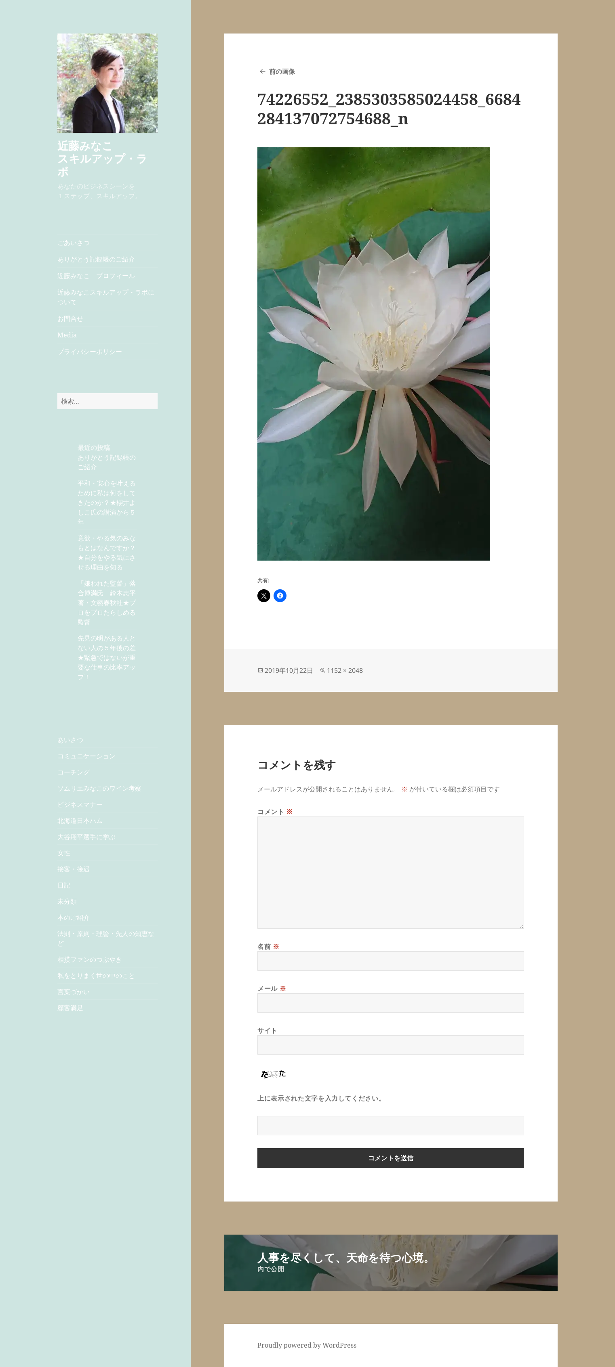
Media (67, 335)
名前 (268, 946)
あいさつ (70, 739)
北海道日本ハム (80, 820)
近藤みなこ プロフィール (96, 275)
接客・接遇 (73, 869)
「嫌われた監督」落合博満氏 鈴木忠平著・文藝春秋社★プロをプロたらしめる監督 (107, 602)
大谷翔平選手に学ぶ (86, 836)
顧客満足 (70, 1007)
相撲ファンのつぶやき (89, 959)
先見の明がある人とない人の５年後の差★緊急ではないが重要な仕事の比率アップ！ (107, 657)
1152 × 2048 (345, 670)
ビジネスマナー (80, 804)
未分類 (67, 901)
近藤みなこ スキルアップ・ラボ (107, 158)
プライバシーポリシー (89, 351)
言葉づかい (73, 991)
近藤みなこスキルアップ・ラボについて (105, 297)
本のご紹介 (73, 917)
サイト (267, 1030)
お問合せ (70, 318)
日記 (63, 885)
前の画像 (282, 71)
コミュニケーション (86, 756)
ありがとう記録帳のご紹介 (96, 259)
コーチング (73, 772)
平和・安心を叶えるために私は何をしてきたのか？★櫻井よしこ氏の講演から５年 (107, 502)
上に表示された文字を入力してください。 (321, 1098)
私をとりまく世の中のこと (96, 975)
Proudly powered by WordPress (306, 1345)
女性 (63, 852)
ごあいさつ (73, 242)
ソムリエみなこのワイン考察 (99, 788)
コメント (275, 811)
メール (271, 988)
